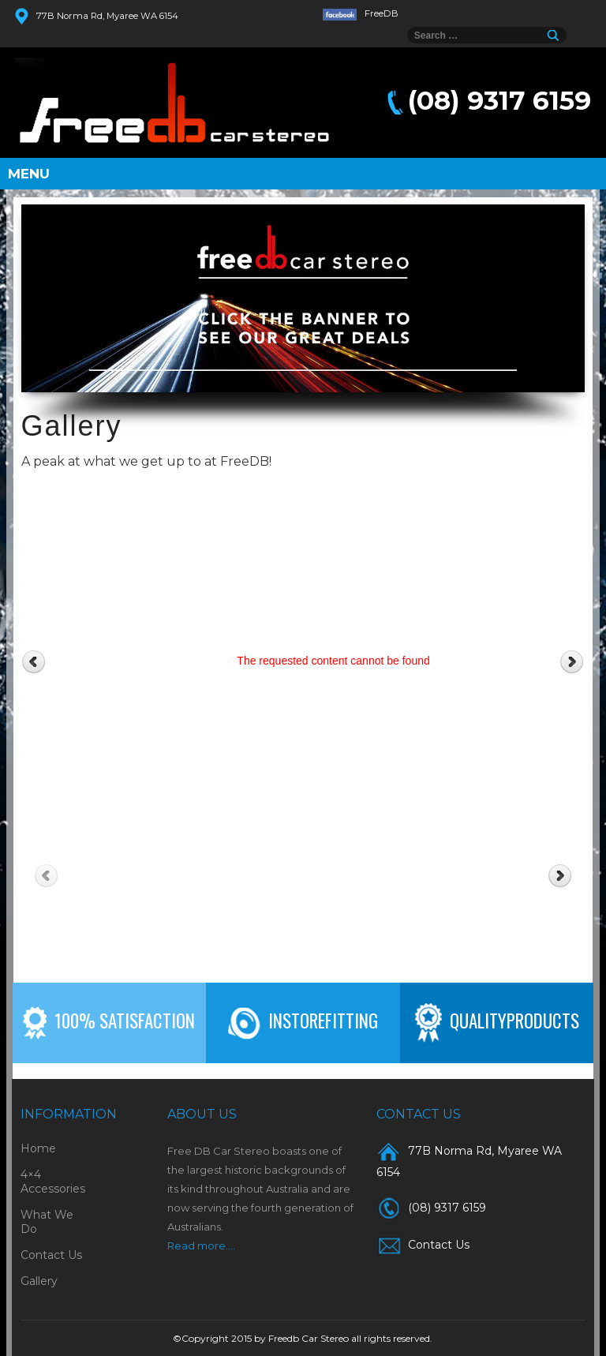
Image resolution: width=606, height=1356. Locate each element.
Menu (29, 174)
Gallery (39, 1281)
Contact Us (51, 1255)
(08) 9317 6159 (499, 100)
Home (38, 1148)
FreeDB (360, 13)
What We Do (47, 1222)
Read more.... (201, 1245)
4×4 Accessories (53, 1181)
